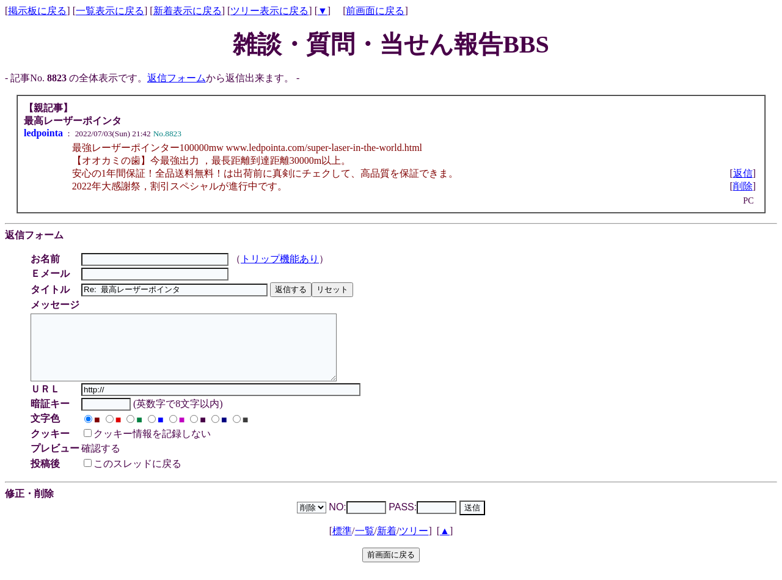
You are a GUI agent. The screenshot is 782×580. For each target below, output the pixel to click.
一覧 (365, 543)
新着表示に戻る (187, 11)
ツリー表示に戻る (269, 11)
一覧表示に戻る (110, 11)
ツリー (413, 543)
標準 (342, 543)
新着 (386, 543)
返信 (743, 173)
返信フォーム (176, 78)
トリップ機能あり (282, 259)
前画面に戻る (375, 11)
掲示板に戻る (37, 11)
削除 (743, 186)
